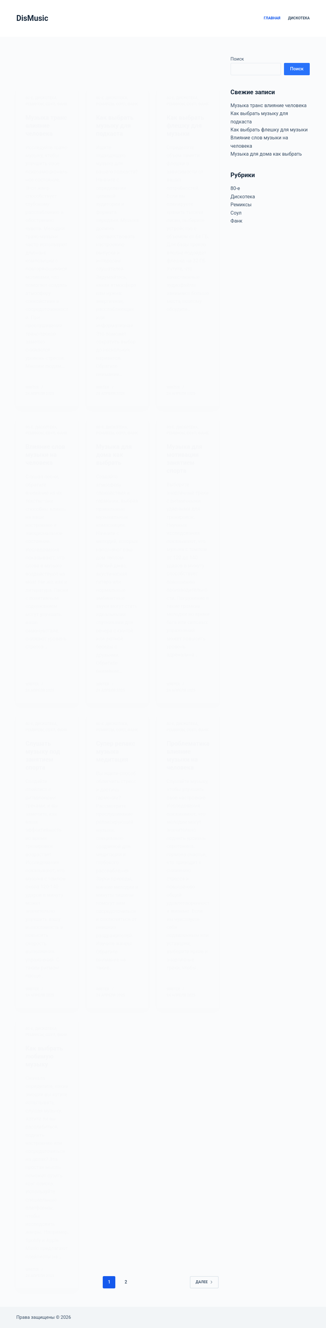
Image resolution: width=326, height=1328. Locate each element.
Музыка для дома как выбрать (266, 154)
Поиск (237, 59)
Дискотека (299, 18)
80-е (235, 188)
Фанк (237, 221)
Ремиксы (241, 205)
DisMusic (32, 18)
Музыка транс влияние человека (269, 105)
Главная (272, 18)
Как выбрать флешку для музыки (269, 130)
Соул (236, 213)
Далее (204, 1282)
